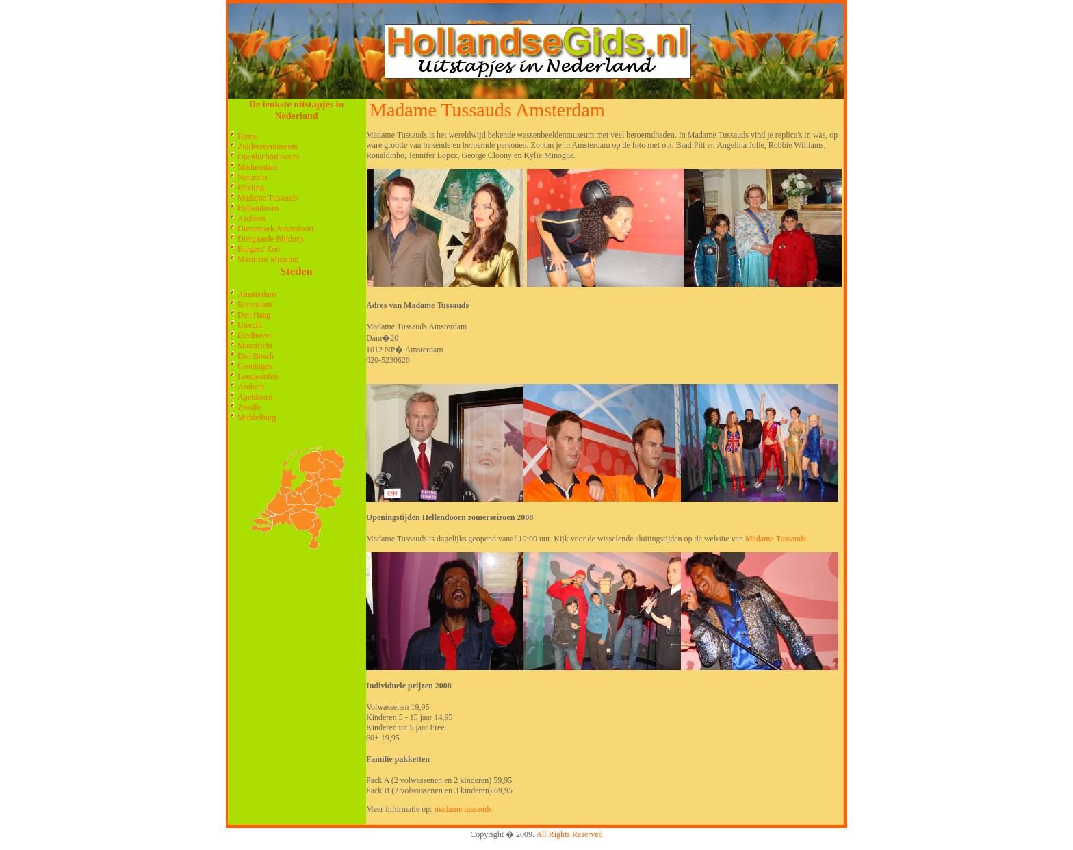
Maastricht (254, 345)
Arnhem (250, 386)
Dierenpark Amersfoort (275, 228)
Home (247, 136)
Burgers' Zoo (258, 249)
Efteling (250, 187)
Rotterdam (254, 304)
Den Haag (253, 315)
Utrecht (249, 325)
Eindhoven (255, 335)
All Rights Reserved (569, 834)
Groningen (254, 366)
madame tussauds (463, 809)
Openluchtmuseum (268, 157)
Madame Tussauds (267, 198)
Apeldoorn (254, 397)
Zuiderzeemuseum (267, 146)
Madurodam (257, 167)
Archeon (251, 218)
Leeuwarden (257, 376)
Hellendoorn (258, 208)
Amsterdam (256, 294)
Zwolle (249, 407)
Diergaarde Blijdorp (270, 239)
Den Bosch (255, 356)
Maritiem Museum (268, 259)
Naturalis (252, 177)
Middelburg (256, 417)
